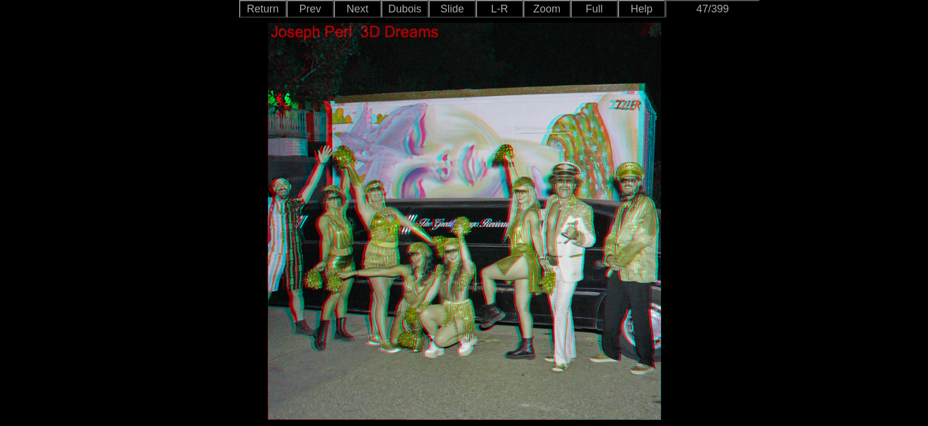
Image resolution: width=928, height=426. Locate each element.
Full (593, 9)
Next (357, 9)
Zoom (546, 9)
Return (263, 9)
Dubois (404, 9)
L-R (499, 9)
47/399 (712, 9)
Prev (310, 9)
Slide (452, 9)
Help (641, 9)
